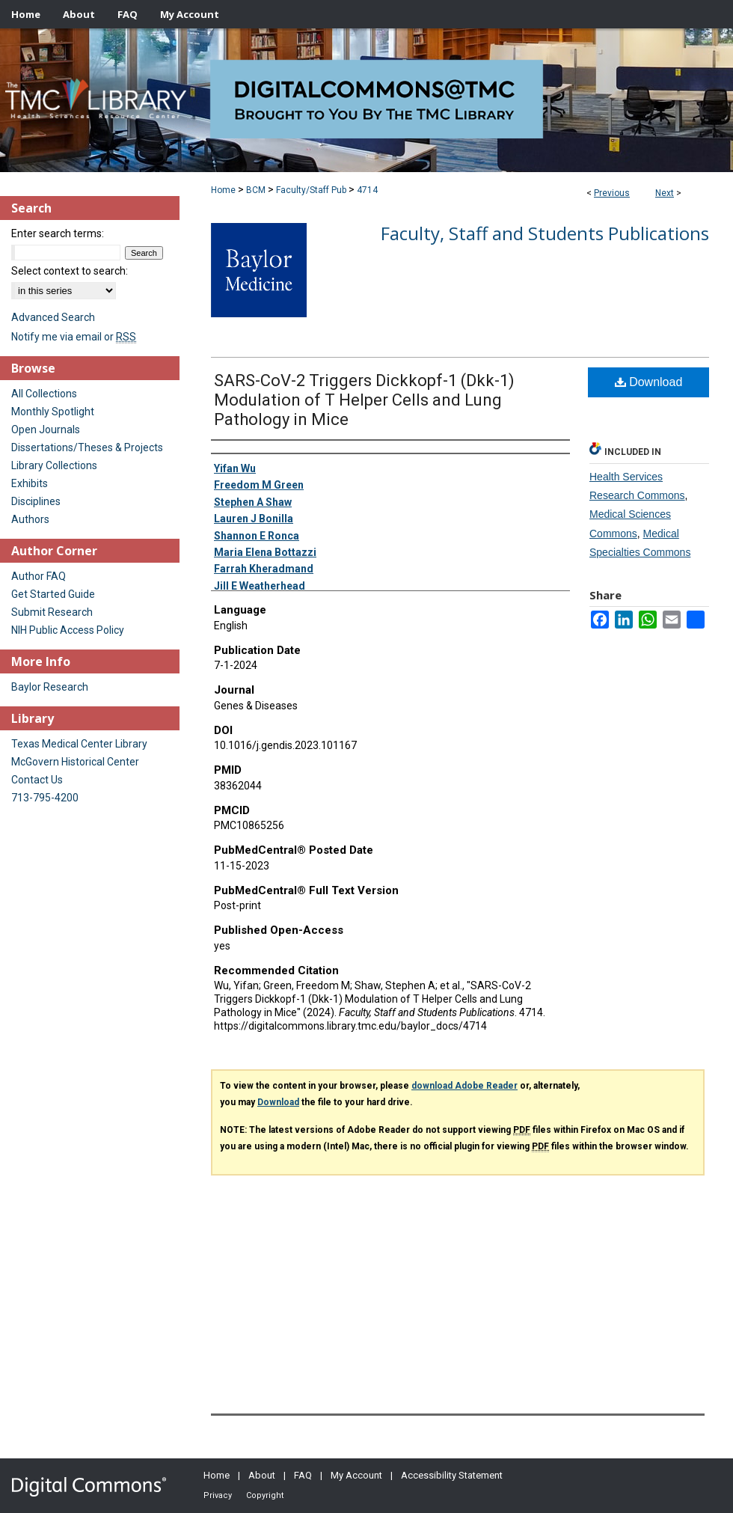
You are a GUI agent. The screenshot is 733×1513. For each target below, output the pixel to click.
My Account (356, 1475)
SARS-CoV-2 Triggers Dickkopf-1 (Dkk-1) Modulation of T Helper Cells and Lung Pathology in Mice (364, 400)
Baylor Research (49, 687)
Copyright (264, 1495)
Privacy (217, 1495)
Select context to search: (69, 271)
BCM (256, 190)
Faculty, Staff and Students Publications (545, 233)
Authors (30, 519)
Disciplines (36, 501)
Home (223, 190)
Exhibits (29, 483)
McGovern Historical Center (75, 762)
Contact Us (37, 780)
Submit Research (52, 612)
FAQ (303, 1475)
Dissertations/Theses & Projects (87, 447)
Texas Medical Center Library (79, 744)
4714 (367, 190)
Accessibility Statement (452, 1475)
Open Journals (45, 429)
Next (664, 193)
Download (649, 382)
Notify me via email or (73, 337)
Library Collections (54, 465)
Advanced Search (53, 317)
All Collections (44, 394)
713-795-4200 (45, 798)
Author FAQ (38, 576)
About (261, 1475)
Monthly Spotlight (52, 412)
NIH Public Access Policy (67, 630)
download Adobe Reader (464, 1086)
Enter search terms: (57, 233)
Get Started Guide (53, 594)
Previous (612, 193)
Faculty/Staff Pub (311, 190)
